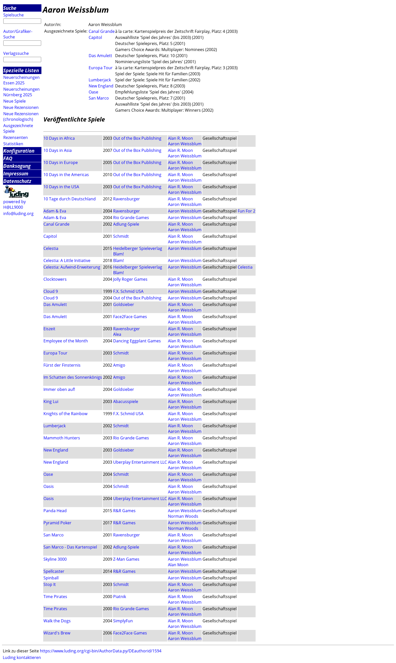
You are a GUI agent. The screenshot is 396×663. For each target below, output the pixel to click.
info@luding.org (18, 213)
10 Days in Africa (59, 138)
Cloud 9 (50, 291)
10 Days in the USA (61, 187)
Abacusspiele (125, 401)
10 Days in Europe (60, 162)
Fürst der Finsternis (62, 365)
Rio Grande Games (131, 217)
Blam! (118, 254)
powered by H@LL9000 (14, 204)
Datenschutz (17, 181)
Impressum (15, 173)
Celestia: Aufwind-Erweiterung (71, 267)
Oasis (48, 486)
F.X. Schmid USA (128, 291)
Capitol (95, 37)
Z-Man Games (126, 559)
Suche (9, 8)
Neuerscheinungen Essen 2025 (21, 80)
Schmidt (121, 236)
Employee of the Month (65, 341)
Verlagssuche (16, 53)
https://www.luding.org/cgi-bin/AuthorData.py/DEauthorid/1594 (100, 651)
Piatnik (119, 596)
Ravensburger (126, 199)
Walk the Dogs (57, 621)
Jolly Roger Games (130, 279)
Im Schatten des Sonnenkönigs (72, 377)
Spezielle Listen (21, 70)
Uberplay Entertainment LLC (140, 462)
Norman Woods (183, 516)
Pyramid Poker (57, 523)
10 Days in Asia (57, 150)
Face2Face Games (130, 316)
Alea (117, 334)
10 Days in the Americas (66, 174)
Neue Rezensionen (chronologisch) (21, 116)
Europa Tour (101, 67)
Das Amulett (100, 55)
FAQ (7, 158)
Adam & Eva (54, 211)
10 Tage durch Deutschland (69, 199)
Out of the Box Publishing (137, 138)
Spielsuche (13, 15)
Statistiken (13, 144)
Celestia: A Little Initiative (66, 260)
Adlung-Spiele (126, 224)
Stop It (49, 584)
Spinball (51, 578)
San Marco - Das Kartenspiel (70, 547)
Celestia (50, 248)
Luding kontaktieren (22, 657)
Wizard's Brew (56, 633)
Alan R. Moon (180, 138)
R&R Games (124, 510)
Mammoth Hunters (61, 438)
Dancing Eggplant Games (137, 341)
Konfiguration (18, 150)
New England (101, 86)
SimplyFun (123, 621)
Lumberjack (100, 80)
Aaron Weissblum (185, 144)
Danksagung (17, 165)
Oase (93, 92)
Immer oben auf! (59, 389)
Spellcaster (53, 571)
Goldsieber (123, 304)
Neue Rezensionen (21, 107)
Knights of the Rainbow (65, 413)
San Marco (99, 98)
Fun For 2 (246, 211)
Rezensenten (15, 137)
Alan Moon (178, 564)
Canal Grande (102, 31)
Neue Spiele (14, 101)
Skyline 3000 (55, 559)
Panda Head (55, 510)
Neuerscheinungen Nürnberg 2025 (21, 92)
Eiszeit (49, 329)
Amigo (119, 365)
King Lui (50, 401)
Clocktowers (55, 279)
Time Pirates (55, 596)
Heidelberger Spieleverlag (137, 248)
